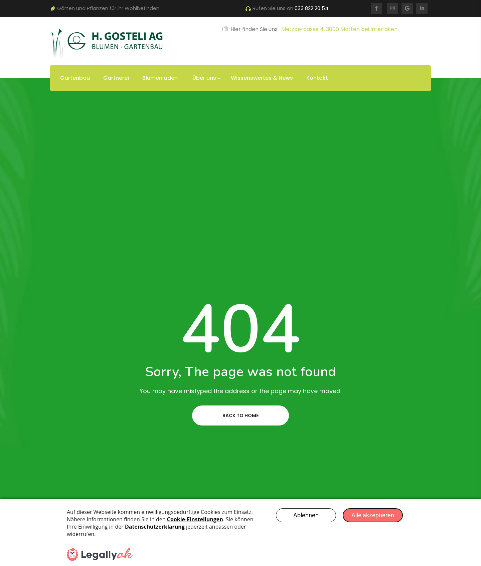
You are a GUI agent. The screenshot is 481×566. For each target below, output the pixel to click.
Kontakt (317, 78)
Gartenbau (75, 78)
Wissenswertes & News (262, 78)
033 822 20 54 (311, 8)
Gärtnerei (116, 78)
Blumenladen (160, 78)
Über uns (204, 78)
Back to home (240, 415)
